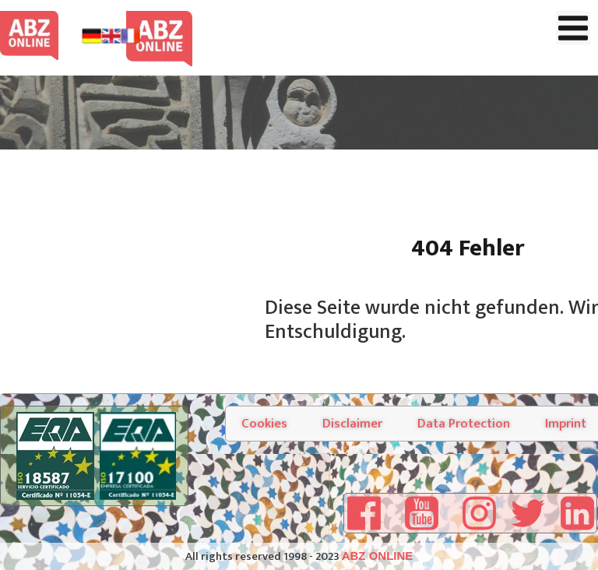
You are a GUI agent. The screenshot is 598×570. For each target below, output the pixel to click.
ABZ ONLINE (377, 555)
